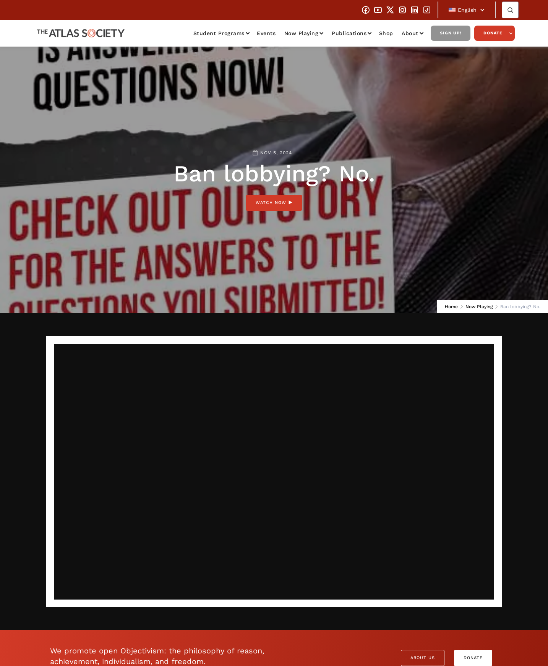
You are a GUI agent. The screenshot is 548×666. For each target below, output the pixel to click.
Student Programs (219, 33)
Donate (493, 33)
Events (266, 33)
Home (451, 306)
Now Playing (301, 33)
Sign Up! (450, 33)
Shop (386, 33)
